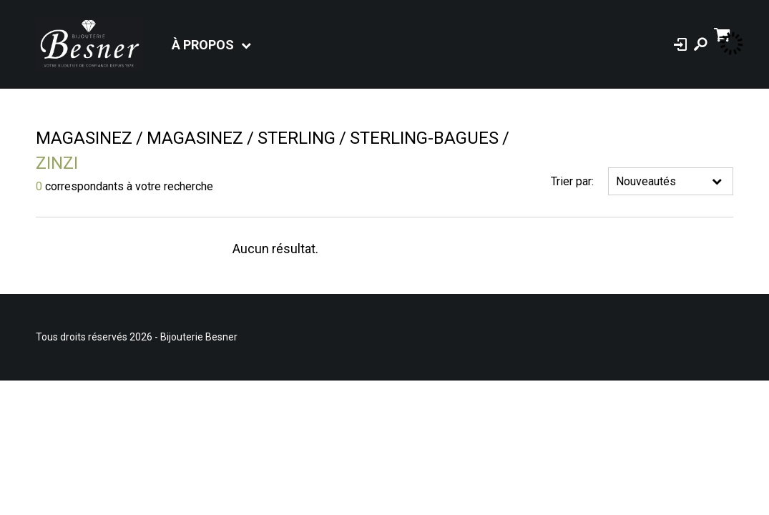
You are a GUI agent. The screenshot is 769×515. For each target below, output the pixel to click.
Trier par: (572, 181)
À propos (203, 44)
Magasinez (84, 138)
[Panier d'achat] (723, 33)
